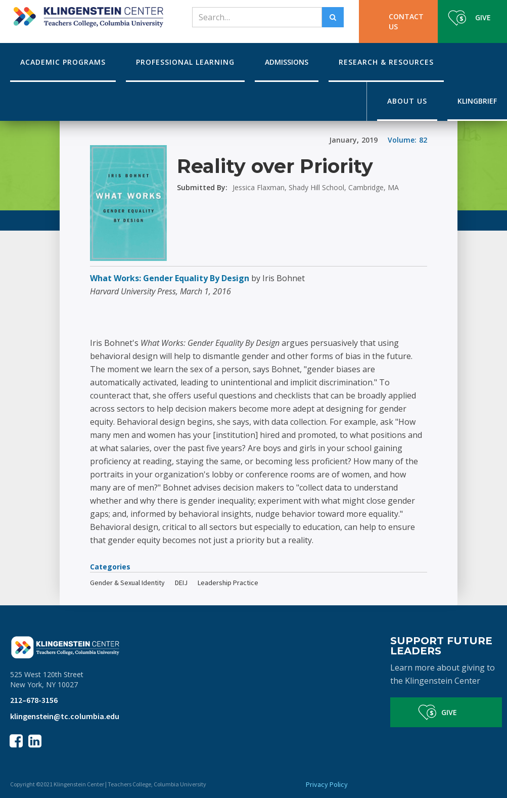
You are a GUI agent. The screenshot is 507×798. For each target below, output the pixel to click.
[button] (63, 62)
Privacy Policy (327, 784)
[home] (86, 13)
